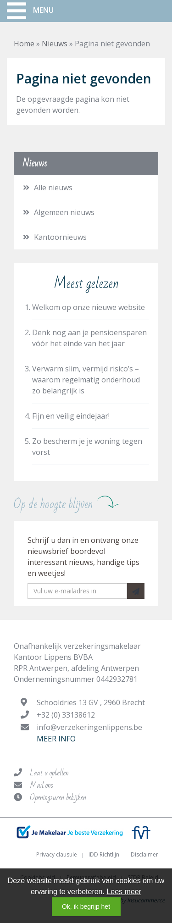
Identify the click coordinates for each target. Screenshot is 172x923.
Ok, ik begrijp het (86, 906)
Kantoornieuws (60, 237)
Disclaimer (144, 854)
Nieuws (54, 44)
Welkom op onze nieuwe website (88, 307)
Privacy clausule (56, 854)
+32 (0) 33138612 (66, 715)
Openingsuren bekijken (58, 797)
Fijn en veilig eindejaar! (71, 416)
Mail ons (41, 785)
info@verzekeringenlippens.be (89, 727)
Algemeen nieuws (64, 212)
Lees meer (123, 891)
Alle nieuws (53, 187)
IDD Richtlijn (104, 854)
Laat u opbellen (49, 773)
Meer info (56, 739)
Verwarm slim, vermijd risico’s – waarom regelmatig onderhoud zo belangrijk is (86, 380)
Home (24, 44)
